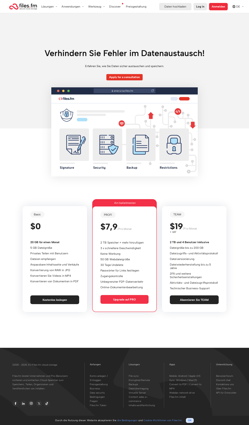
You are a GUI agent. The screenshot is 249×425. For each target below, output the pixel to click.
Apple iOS (194, 376)
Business (95, 388)
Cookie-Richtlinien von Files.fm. (163, 420)
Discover (115, 6)
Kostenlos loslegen (55, 300)
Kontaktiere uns (225, 384)
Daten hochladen (175, 6)
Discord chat (223, 380)
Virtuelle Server (137, 392)
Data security (97, 392)
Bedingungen (97, 396)
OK (190, 420)
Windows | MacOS (186, 380)
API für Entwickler (226, 392)
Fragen (94, 401)
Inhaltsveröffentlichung (142, 405)
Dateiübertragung (139, 388)
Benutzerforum (224, 376)
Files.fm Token (98, 405)
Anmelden (218, 6)
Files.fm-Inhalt (177, 396)
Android (183, 376)
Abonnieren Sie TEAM (194, 300)
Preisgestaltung (99, 384)
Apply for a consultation (124, 77)
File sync (134, 376)
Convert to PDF (178, 384)
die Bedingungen (127, 420)
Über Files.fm (223, 388)
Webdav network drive (182, 392)
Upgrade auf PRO (124, 299)
